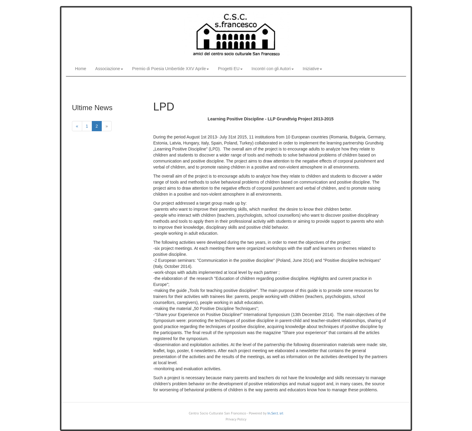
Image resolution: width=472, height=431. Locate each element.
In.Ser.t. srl (275, 413)
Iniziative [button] (312, 68)
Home (80, 68)
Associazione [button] (109, 68)
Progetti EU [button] (230, 68)
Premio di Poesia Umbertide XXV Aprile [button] (170, 68)
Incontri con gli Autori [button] (273, 68)
